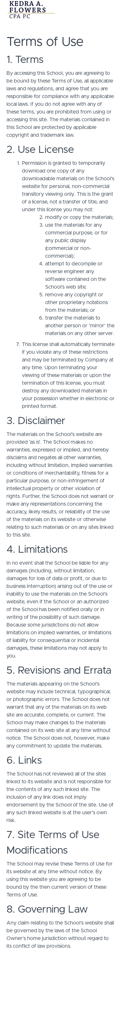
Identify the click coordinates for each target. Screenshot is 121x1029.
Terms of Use (60, 995)
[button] (111, 9)
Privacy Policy (60, 1001)
